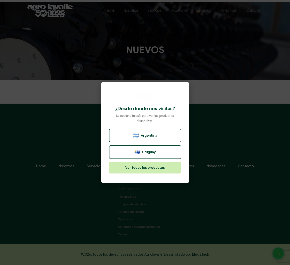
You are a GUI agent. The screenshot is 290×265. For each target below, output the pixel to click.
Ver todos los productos (145, 168)
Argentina (145, 135)
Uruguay (145, 152)
